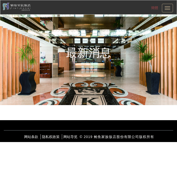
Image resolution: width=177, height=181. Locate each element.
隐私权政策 (51, 137)
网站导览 (70, 137)
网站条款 (31, 137)
